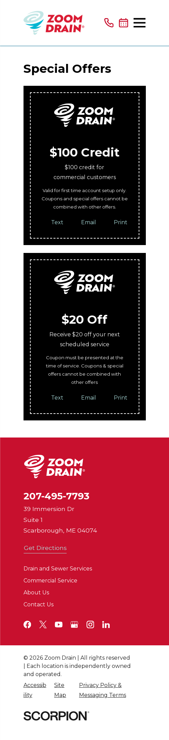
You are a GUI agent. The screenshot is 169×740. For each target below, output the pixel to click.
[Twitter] (43, 624)
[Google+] (74, 624)
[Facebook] (27, 624)
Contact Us (38, 604)
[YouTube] (58, 624)
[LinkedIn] (106, 624)
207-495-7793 (56, 496)
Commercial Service (50, 580)
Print (120, 222)
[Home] (54, 22)
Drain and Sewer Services (58, 568)
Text (57, 222)
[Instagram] (90, 624)
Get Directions (45, 547)
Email (88, 222)
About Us (36, 592)
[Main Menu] (139, 23)
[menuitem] (35, 690)
